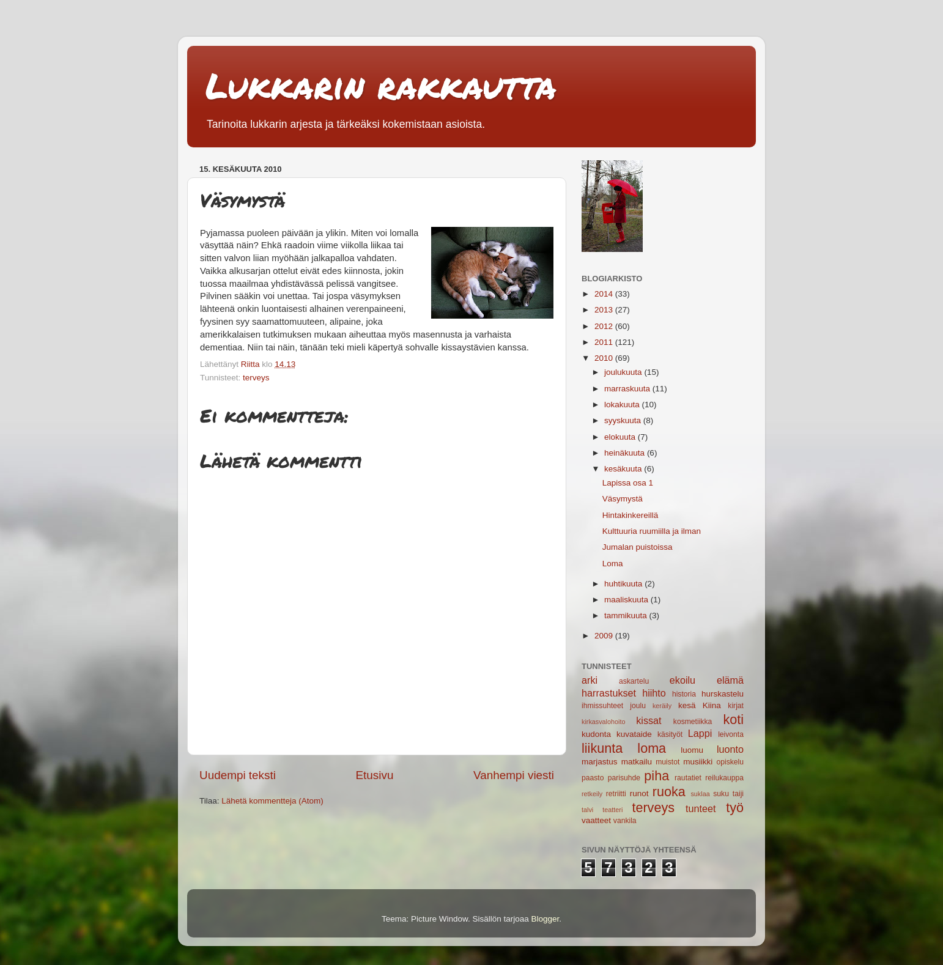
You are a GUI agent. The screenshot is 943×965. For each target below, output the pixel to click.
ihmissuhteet (602, 705)
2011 (604, 342)
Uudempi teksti (237, 775)
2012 (604, 326)
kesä (687, 705)
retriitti (616, 793)
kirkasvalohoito (603, 721)
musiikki (697, 761)
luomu (692, 750)
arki (589, 680)
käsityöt (669, 734)
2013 (604, 309)
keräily (662, 705)
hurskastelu (722, 693)
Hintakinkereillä (630, 515)
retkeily (592, 793)
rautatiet (688, 778)
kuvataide (634, 734)
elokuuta (621, 437)
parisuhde (624, 778)
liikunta (602, 748)
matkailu (636, 761)
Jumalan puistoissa (637, 547)
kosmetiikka (692, 721)
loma (651, 748)
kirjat (736, 705)
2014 (604, 293)
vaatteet (596, 820)
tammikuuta (626, 615)
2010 (604, 358)
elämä (730, 680)
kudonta (596, 734)
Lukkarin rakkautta (381, 85)
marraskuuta (628, 388)
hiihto (654, 692)
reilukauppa (724, 778)
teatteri (612, 809)
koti (733, 719)
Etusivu (375, 775)
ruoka (669, 791)
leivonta (731, 734)
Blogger (545, 918)
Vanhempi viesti (513, 775)
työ (735, 807)
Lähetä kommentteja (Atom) (272, 800)
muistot (667, 762)
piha (656, 775)
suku (721, 793)
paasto (593, 778)
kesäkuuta (624, 468)
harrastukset (609, 692)
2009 (604, 635)
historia (684, 694)
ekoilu (682, 680)
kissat (648, 720)
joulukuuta (624, 372)
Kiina (712, 705)
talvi (587, 809)
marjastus (600, 761)
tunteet (701, 808)
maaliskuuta (627, 599)
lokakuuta (623, 404)
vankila (625, 820)
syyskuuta (623, 420)
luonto (730, 749)
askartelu (634, 681)
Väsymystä (622, 498)
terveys (256, 377)
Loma (612, 563)
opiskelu (730, 762)
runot (639, 793)
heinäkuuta (625, 452)
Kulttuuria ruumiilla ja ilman (651, 531)
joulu (638, 705)
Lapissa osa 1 (627, 482)
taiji (738, 793)
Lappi (700, 733)
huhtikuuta (624, 583)
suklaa (699, 793)
